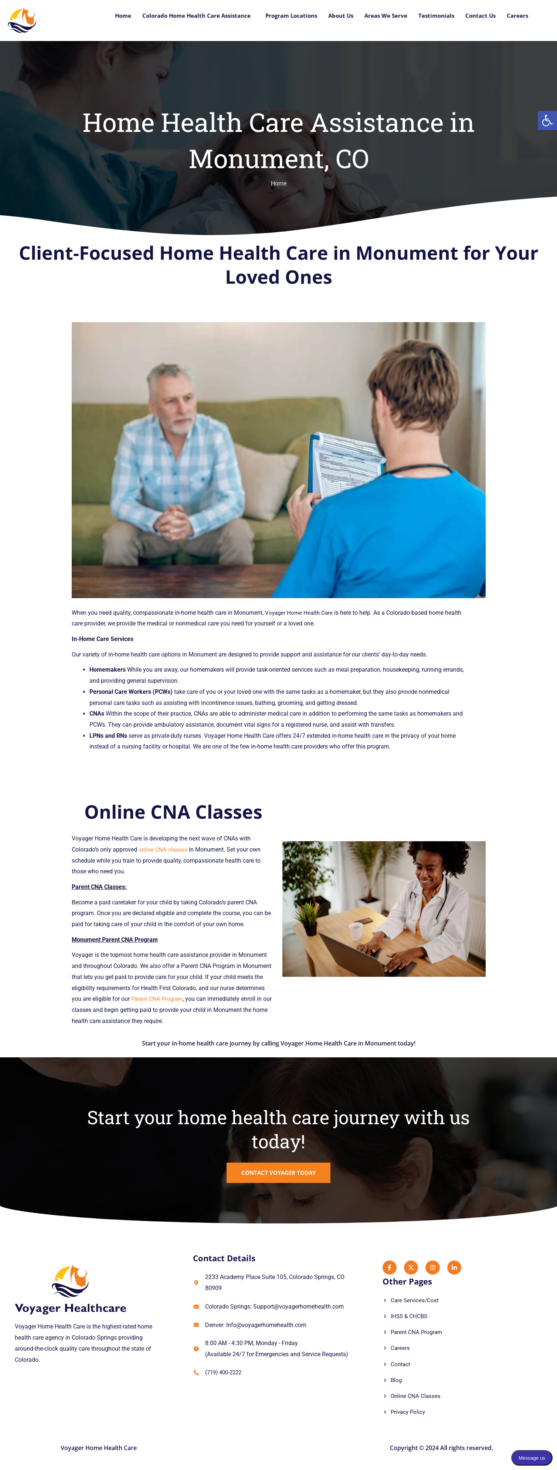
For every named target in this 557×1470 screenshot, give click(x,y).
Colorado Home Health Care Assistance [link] (181, 16)
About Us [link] (333, 16)
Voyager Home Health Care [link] (300, 612)
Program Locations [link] (281, 16)
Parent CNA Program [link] (158, 998)
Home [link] (104, 16)
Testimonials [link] (433, 16)
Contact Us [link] (479, 16)
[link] (547, 120)
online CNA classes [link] (164, 849)
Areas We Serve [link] (380, 16)
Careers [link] (517, 16)
